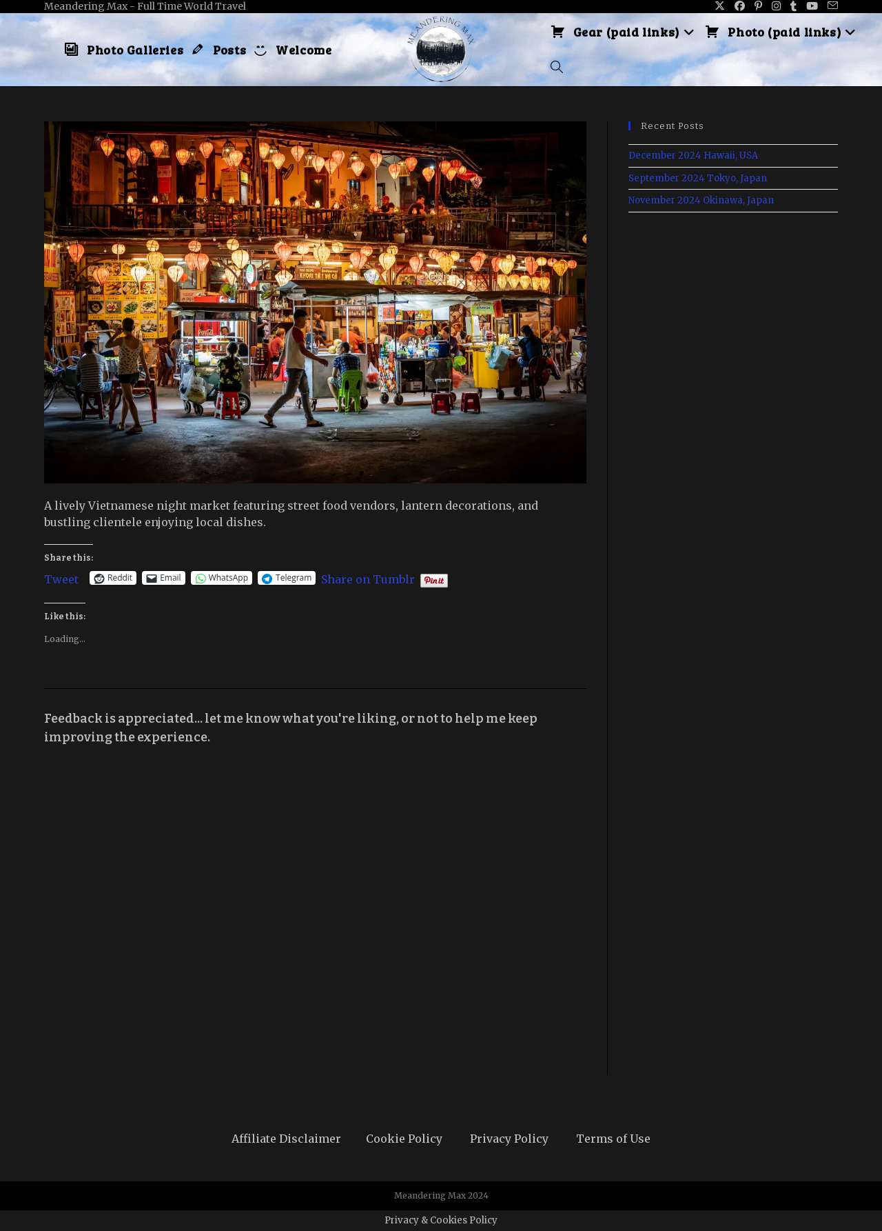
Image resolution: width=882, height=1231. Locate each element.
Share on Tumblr (368, 577)
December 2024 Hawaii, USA (693, 155)
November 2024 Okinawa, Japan (701, 200)
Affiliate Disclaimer (286, 1138)
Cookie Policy (404, 1138)
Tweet (61, 577)
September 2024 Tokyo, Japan (697, 178)
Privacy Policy (509, 1138)
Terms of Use (613, 1138)
